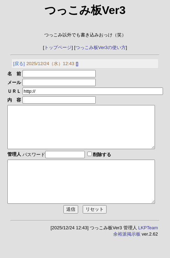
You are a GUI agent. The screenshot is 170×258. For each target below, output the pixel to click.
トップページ (58, 47)
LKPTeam (148, 244)
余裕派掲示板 (127, 250)
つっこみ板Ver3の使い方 (100, 47)
